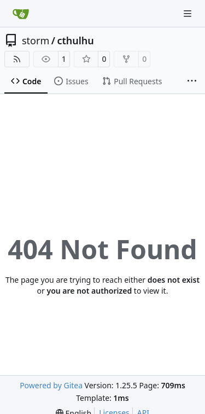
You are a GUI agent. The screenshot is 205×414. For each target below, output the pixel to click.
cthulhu (75, 40)
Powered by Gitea (51, 385)
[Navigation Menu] (189, 13)
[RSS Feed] (17, 59)
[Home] (20, 14)
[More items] (192, 81)
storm (35, 40)
